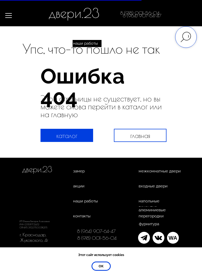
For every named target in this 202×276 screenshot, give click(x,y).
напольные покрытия (149, 204)
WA (173, 238)
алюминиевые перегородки (152, 213)
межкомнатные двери (160, 171)
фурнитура (149, 224)
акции (78, 186)
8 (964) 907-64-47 (142, 15)
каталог (66, 135)
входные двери (153, 186)
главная (140, 135)
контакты (81, 216)
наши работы (85, 43)
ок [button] (101, 266)
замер (79, 171)
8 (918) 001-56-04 (97, 238)
